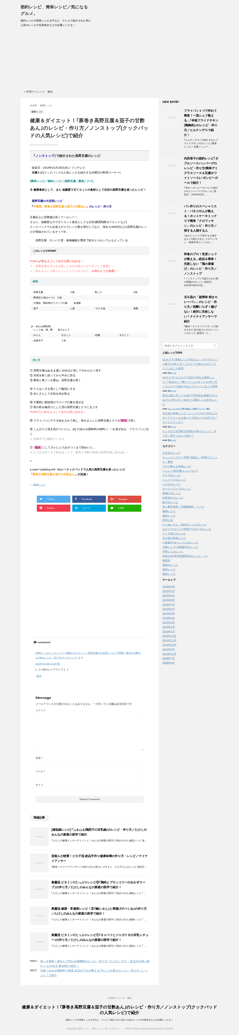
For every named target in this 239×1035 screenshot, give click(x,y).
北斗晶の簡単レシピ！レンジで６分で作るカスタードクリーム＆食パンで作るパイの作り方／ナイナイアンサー (189, 418)
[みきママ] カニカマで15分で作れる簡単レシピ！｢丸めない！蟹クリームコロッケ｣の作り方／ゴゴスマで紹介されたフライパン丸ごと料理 (189, 382)
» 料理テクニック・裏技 (38, 91)
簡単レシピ (172, 373)
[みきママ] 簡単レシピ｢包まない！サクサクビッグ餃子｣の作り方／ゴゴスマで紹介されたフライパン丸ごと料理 (190, 364)
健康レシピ (39, 484)
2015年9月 (168, 595)
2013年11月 (169, 653)
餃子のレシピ (170, 502)
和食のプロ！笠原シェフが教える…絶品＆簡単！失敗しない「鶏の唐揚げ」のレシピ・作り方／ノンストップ (200, 263)
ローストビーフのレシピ (176, 488)
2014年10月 (169, 644)
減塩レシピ (169, 515)
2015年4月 (168, 617)
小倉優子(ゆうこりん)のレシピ (180, 542)
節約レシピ (169, 569)
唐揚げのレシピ (171, 493)
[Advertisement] (119, 59)
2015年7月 (168, 604)
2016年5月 (168, 586)
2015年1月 (168, 631)
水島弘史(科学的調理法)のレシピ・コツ (185, 555)
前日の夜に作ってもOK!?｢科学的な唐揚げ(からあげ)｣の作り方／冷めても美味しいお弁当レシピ (190, 400)
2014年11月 (169, 640)
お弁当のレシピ (171, 452)
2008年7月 (168, 658)
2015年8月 (168, 600)
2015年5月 (168, 613)
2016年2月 (168, 591)
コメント (40, 710)
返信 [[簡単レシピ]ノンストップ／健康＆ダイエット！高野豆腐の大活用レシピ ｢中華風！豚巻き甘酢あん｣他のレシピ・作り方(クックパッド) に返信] (38, 676)
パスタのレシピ (171, 484)
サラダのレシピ (171, 475)
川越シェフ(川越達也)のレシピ (180, 547)
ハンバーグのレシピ (174, 479)
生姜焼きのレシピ (172, 497)
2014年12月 (169, 635)
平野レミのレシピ (172, 551)
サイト (39, 784)
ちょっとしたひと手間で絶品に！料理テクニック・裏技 (189, 409)
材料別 (166, 560)
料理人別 (167, 520)
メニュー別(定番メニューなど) (180, 470)
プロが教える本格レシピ (176, 466)
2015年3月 (168, 622)
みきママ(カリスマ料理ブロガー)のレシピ (186, 529)
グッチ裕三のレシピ (174, 533)
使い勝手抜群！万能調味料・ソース (183, 506)
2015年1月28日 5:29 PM (47, 664)
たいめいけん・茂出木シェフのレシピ (184, 524)
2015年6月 (168, 609)
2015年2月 (168, 626)
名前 (38, 757)
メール (40, 771)
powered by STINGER (162, 1028)
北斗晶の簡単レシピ (174, 538)
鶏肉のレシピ (170, 564)
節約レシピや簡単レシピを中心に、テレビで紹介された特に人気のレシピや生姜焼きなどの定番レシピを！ (119, 1020)
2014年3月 (168, 649)
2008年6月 (168, 662)
